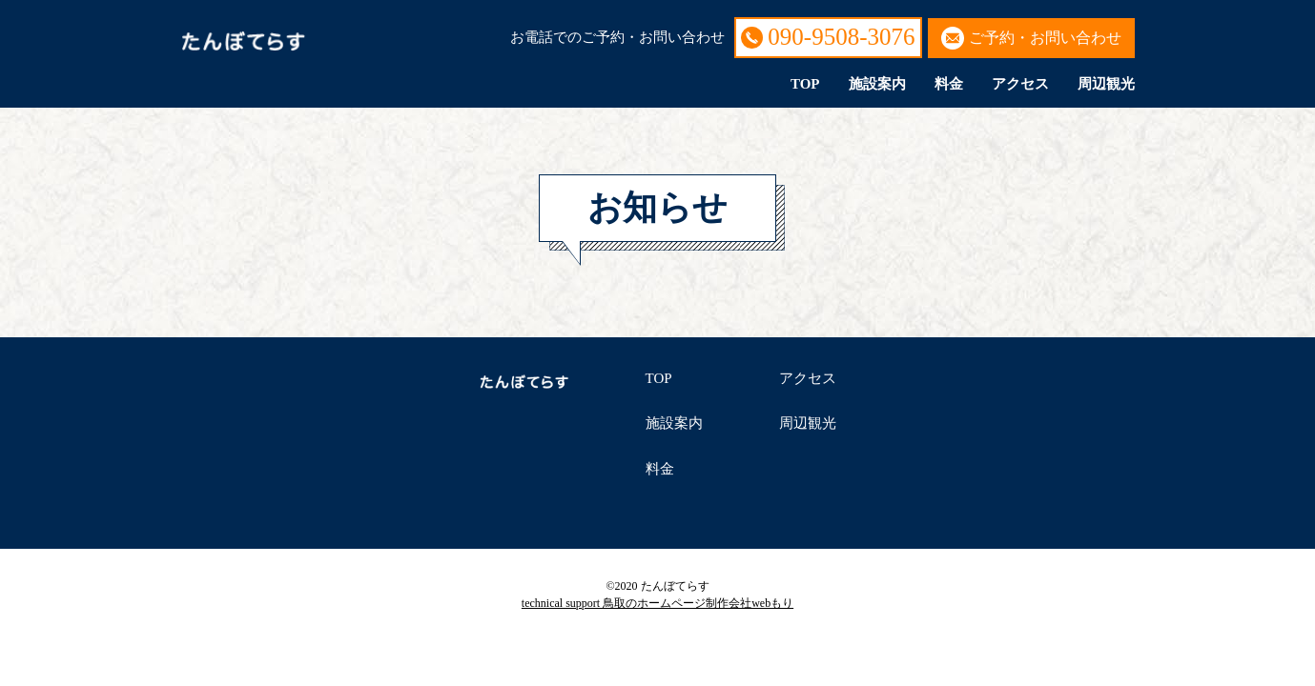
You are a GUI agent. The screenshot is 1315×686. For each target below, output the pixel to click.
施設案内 (877, 83)
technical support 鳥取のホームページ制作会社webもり (657, 603)
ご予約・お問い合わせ (1045, 38)
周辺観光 (1106, 83)
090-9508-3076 (841, 37)
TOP (805, 83)
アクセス (1020, 83)
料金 (949, 83)
